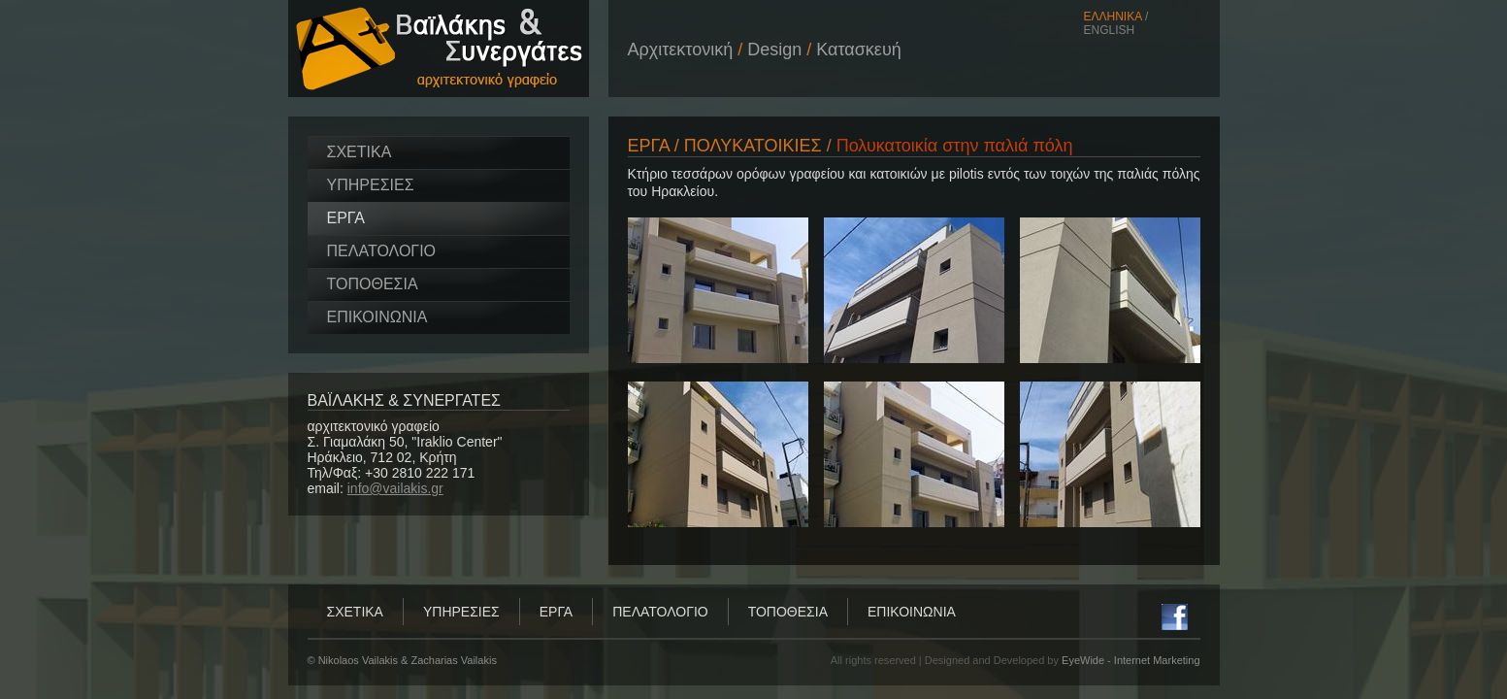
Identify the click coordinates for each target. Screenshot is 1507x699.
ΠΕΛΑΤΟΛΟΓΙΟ (382, 251)
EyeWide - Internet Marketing (1130, 660)
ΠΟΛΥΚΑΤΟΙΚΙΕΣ (753, 145)
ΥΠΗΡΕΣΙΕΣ (370, 185)
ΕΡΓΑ (346, 218)
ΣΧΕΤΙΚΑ (359, 152)
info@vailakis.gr (395, 488)
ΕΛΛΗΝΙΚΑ (1113, 16)
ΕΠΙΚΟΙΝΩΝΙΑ (377, 317)
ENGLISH (1109, 30)
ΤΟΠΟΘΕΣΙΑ (372, 284)
